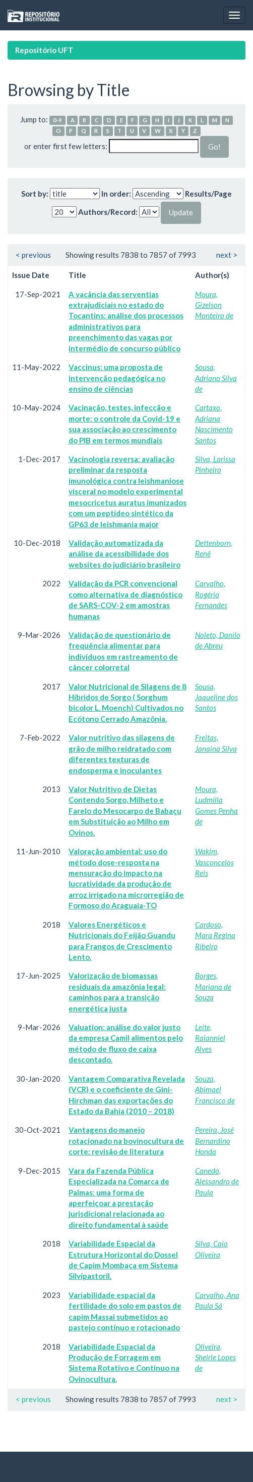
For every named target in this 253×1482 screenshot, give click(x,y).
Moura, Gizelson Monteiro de (214, 305)
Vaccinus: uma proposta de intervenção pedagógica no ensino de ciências (117, 377)
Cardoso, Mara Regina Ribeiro (215, 935)
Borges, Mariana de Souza (213, 986)
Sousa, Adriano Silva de (216, 377)
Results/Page (208, 193)
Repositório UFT (44, 50)
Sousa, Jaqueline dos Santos (216, 697)
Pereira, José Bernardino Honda (214, 1140)
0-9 (57, 120)
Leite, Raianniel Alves (210, 1038)
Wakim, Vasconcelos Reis (214, 862)
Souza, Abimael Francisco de (215, 1089)
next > (226, 254)
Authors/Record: (108, 211)
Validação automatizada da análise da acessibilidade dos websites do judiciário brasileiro (124, 553)
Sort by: (34, 193)
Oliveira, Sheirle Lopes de (215, 1357)
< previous (33, 254)
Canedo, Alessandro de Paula (217, 1181)
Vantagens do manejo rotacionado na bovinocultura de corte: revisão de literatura (126, 1140)
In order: (116, 193)
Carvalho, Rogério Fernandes (211, 594)
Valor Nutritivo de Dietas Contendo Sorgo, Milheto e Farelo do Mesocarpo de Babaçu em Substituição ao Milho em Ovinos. (125, 810)
